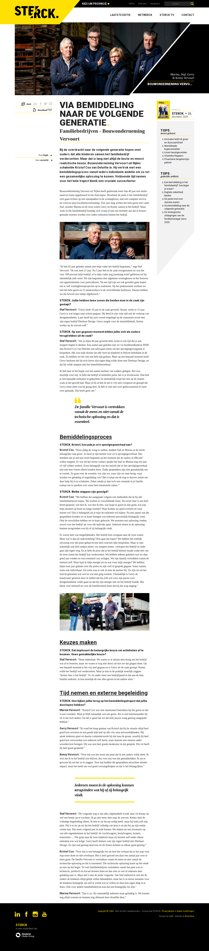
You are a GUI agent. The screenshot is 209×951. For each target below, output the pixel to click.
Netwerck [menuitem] (145, 14)
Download (42, 110)
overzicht (44, 160)
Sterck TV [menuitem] (167, 14)
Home (131, 3)
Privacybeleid (168, 911)
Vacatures (155, 3)
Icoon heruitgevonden (175, 152)
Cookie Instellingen (185, 911)
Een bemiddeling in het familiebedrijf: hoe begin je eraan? (176, 185)
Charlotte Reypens (173, 156)
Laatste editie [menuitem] (120, 14)
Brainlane (189, 916)
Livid (171, 916)
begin (45, 155)
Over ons (142, 3)
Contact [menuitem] (188, 14)
